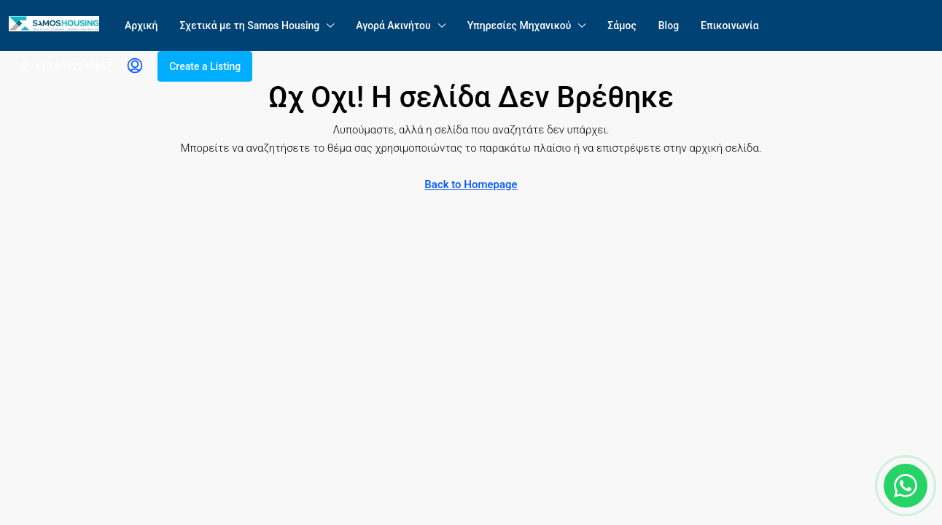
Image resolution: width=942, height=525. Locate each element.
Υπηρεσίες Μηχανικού (519, 25)
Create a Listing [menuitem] (205, 66)
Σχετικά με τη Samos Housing (249, 25)
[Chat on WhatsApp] (905, 486)
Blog (668, 25)
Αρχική (141, 25)
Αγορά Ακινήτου (393, 25)
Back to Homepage (470, 184)
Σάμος (621, 25)
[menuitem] (64, 66)
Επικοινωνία (730, 25)
